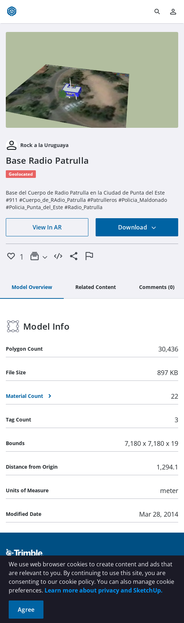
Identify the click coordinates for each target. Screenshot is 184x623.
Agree (26, 610)
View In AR (47, 227)
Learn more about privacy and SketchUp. (104, 590)
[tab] (32, 287)
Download (137, 227)
